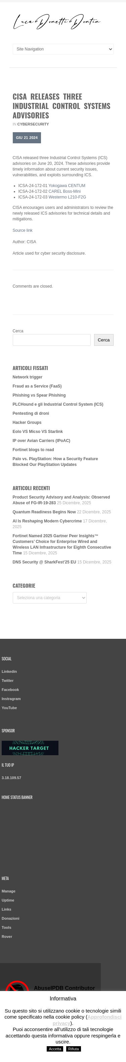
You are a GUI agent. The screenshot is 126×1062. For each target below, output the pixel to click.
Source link (23, 230)
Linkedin (9, 671)
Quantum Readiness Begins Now (44, 512)
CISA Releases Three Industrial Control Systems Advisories (62, 105)
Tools (6, 927)
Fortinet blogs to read (33, 449)
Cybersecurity (33, 124)
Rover (7, 937)
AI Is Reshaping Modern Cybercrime (47, 521)
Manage (8, 891)
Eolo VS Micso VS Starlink (38, 431)
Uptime (8, 900)
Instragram (11, 699)
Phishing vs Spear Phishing (39, 395)
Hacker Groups (27, 422)
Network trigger (28, 377)
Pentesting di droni (31, 413)
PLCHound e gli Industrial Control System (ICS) (58, 404)
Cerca (18, 331)
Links (6, 909)
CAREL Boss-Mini (65, 191)
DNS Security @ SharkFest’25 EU (44, 562)
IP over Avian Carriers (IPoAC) (42, 440)
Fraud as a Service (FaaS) (37, 386)
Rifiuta (73, 1049)
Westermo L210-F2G (67, 197)
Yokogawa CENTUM (66, 185)
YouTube (9, 708)
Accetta (55, 1049)
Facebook (10, 690)
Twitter (7, 681)
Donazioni (10, 918)
